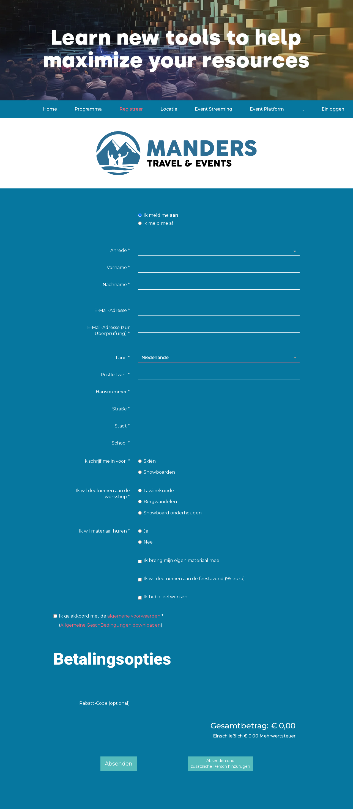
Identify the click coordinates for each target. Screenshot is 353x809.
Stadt (122, 426)
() (108, 620)
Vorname (118, 267)
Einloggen (333, 109)
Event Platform (267, 109)
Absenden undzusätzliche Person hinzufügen (220, 763)
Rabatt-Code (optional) (104, 703)
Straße (121, 409)
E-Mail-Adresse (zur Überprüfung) (108, 330)
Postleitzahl (115, 374)
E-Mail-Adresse (112, 310)
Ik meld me (158, 215)
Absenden (118, 763)
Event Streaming (213, 109)
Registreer (131, 109)
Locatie (168, 109)
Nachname (116, 284)
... (303, 109)
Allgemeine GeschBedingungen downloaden (110, 625)
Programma (88, 109)
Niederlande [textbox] (155, 357)
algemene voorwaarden (133, 616)
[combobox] (219, 358)
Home (50, 109)
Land (123, 357)
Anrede (120, 250)
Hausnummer (113, 391)
